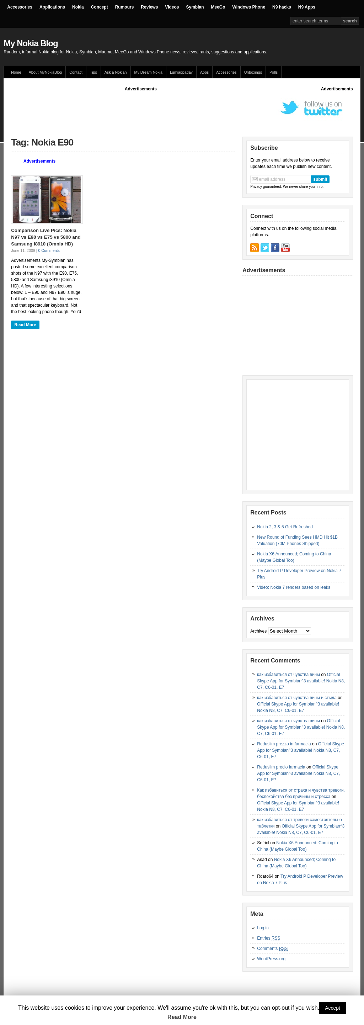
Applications (52, 7)
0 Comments (48, 250)
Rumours (124, 7)
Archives (258, 631)
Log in (263, 927)
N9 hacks (281, 7)
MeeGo (218, 7)
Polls (273, 72)
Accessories (19, 7)
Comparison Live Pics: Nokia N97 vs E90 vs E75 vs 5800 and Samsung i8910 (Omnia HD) (46, 237)
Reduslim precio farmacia (281, 767)
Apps (204, 72)
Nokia (78, 7)
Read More (25, 324)
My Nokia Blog (31, 43)
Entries (268, 938)
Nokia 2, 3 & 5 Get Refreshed (285, 526)
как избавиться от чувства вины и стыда (297, 697)
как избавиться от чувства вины (288, 674)
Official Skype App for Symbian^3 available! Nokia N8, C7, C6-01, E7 (301, 681)
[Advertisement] (140, 108)
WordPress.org (271, 958)
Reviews (149, 7)
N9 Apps (306, 7)
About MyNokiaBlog (45, 72)
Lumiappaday (181, 72)
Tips (93, 72)
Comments (272, 948)
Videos (172, 7)
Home (16, 72)
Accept (332, 1008)
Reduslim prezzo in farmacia (284, 743)
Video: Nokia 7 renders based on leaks (293, 587)
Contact (75, 72)
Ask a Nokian (116, 72)
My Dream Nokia (148, 72)
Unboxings (253, 72)
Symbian (195, 7)
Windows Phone (249, 7)
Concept (99, 7)
